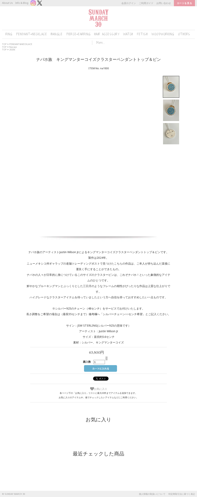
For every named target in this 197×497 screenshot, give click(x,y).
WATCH (128, 34)
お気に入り (98, 389)
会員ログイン (128, 3)
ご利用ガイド (146, 3)
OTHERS (184, 34)
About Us (7, 3)
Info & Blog (21, 3)
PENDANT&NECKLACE (31, 34)
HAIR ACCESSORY (106, 34)
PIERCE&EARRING (79, 34)
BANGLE (57, 34)
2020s (12, 49)
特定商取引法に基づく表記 (181, 493)
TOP (4, 49)
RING (9, 34)
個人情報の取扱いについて (152, 493)
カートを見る (184, 3)
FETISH (142, 34)
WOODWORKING (163, 34)
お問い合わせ (163, 3)
